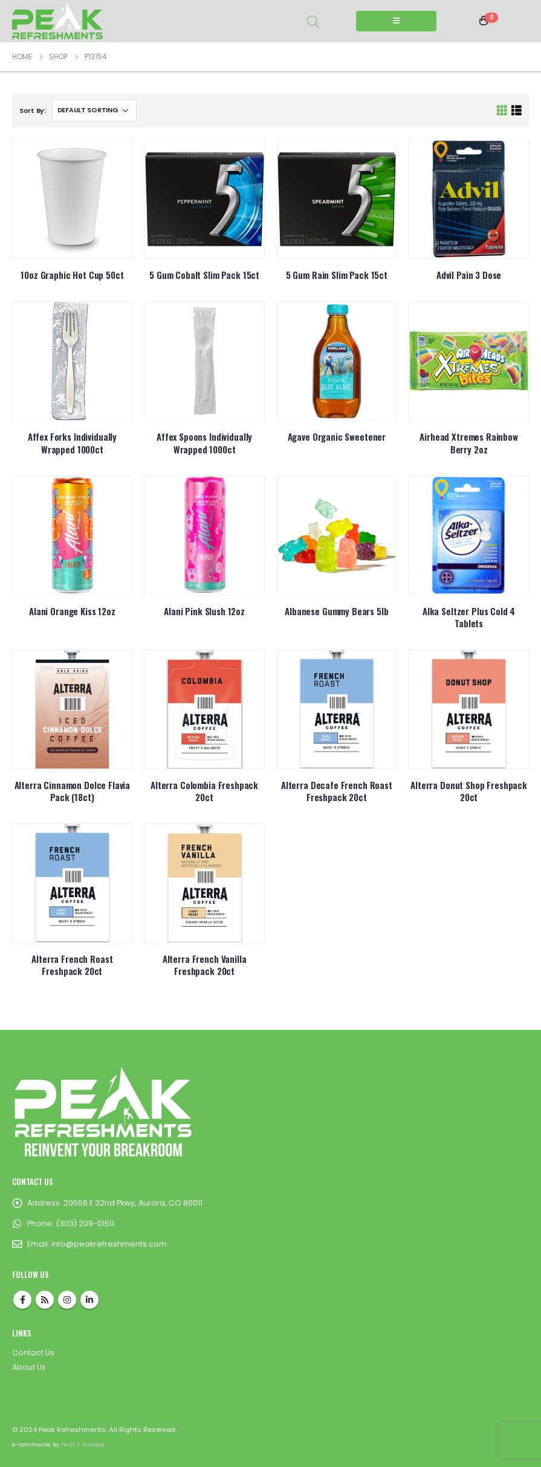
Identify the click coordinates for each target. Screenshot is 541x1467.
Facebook (22, 1300)
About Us (29, 1367)
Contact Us (33, 1352)
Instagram (67, 1300)
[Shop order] (94, 110)
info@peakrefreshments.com (109, 1244)
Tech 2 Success (82, 1444)
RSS (45, 1300)
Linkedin (89, 1300)
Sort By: (32, 110)
